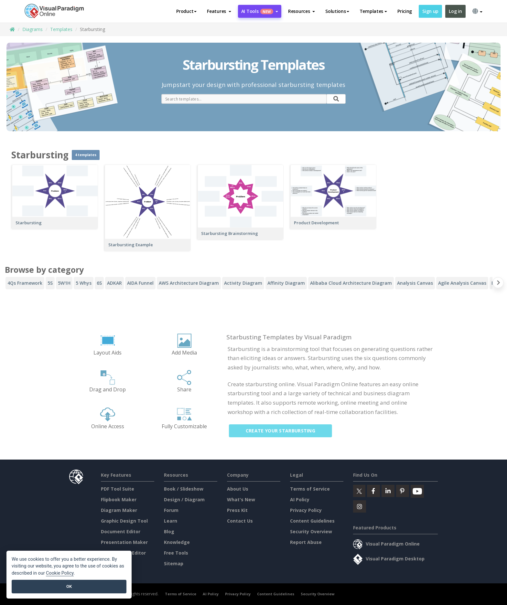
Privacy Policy (306, 510)
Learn (170, 521)
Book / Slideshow (183, 489)
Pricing (404, 11)
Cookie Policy (60, 573)
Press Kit (237, 510)
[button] (219, 11)
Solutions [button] (337, 11)
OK (69, 586)
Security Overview (311, 531)
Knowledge (177, 542)
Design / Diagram (184, 499)
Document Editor (120, 531)
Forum (171, 510)
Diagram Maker (119, 510)
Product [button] (186, 11)
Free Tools (176, 553)
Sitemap (173, 563)
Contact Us (240, 521)
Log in (455, 11)
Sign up (430, 11)
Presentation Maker (124, 542)
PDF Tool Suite (117, 489)
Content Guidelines (312, 521)
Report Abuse (306, 542)
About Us (237, 489)
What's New (241, 499)
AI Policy (299, 499)
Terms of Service (310, 489)
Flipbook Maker (118, 499)
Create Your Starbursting (284, 431)
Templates (61, 29)
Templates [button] (373, 11)
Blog (169, 531)
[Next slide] (498, 284)
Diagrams (32, 29)
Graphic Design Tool (124, 521)
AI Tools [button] (259, 11)
